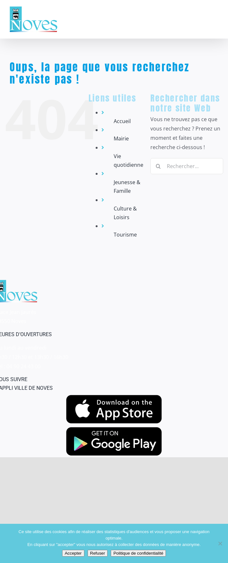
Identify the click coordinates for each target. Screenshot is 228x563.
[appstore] (114, 397)
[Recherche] (158, 166)
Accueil (122, 121)
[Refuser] (220, 543)
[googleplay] (114, 429)
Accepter (73, 553)
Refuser (97, 553)
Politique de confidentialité (138, 553)
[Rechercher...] (186, 166)
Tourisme (125, 234)
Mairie (121, 138)
